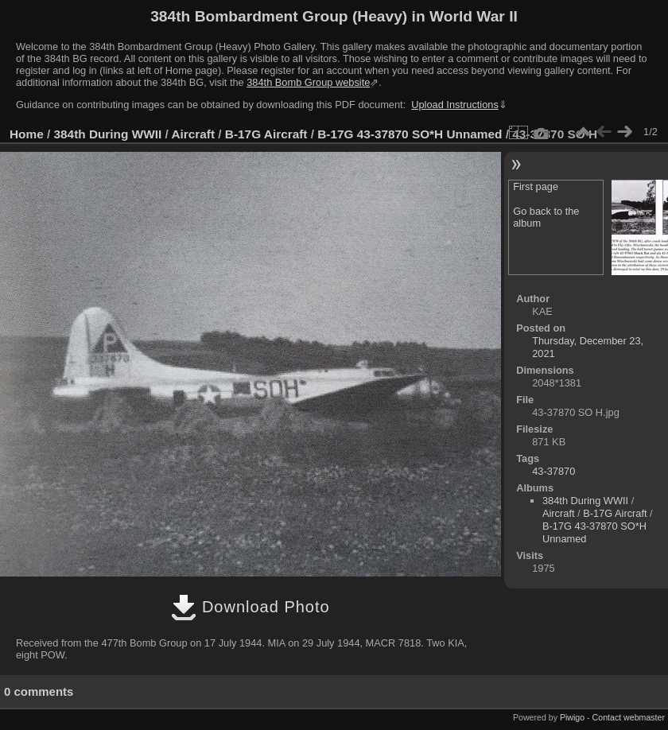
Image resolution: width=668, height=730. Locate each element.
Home (27, 134)
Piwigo (572, 717)
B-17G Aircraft (266, 134)
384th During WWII (108, 134)
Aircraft (193, 134)
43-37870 (553, 471)
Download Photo (250, 606)
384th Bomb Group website (308, 82)
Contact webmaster (628, 717)
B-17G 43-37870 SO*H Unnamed (409, 134)
